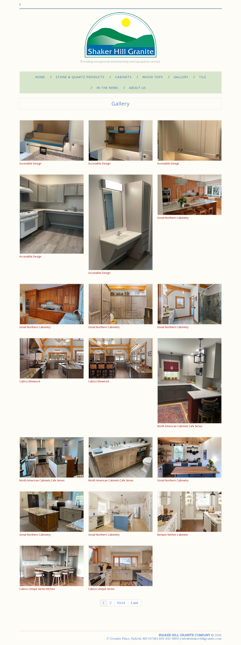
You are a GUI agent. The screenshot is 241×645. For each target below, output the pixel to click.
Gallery (181, 77)
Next (121, 602)
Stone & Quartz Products (80, 77)
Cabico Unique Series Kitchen (37, 589)
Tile (202, 77)
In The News (107, 88)
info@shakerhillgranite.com (201, 638)
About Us (137, 88)
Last (134, 602)
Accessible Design (30, 163)
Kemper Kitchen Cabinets (172, 534)
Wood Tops (152, 77)
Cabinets (123, 77)
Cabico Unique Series (101, 589)
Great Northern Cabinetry (172, 218)
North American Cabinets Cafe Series (179, 426)
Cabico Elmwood (29, 381)
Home (40, 77)
